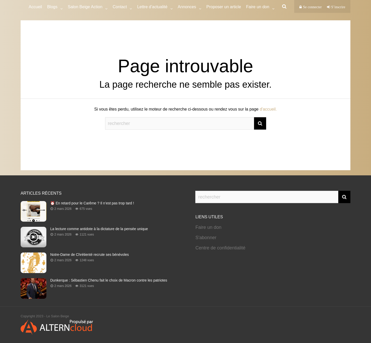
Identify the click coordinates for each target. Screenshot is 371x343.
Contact (120, 8)
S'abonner (205, 237)
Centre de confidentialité (220, 247)
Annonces (187, 8)
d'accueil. (268, 109)
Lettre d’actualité (152, 8)
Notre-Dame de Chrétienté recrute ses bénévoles (89, 254)
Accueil (35, 7)
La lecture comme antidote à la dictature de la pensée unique (99, 229)
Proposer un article (223, 7)
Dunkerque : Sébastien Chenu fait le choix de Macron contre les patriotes (108, 280)
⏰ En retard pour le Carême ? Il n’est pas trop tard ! (92, 203)
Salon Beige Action (85, 8)
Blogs (52, 8)
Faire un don (208, 227)
